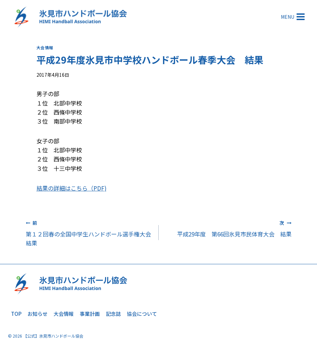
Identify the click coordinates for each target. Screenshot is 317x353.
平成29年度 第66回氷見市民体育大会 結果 (228, 228)
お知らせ (37, 313)
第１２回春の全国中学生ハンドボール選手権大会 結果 (91, 233)
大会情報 (44, 47)
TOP (16, 313)
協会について (142, 313)
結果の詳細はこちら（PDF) (71, 188)
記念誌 (113, 313)
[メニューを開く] (293, 16)
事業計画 (90, 313)
